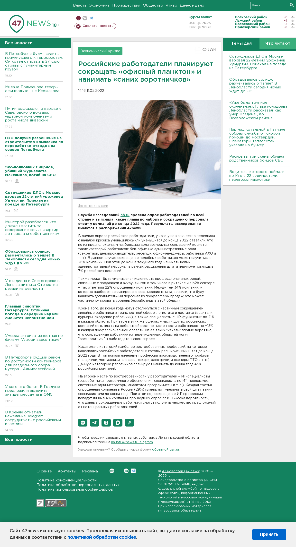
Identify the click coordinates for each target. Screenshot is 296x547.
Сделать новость (98, 26)
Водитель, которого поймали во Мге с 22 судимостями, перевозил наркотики (257, 175)
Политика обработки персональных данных (78, 485)
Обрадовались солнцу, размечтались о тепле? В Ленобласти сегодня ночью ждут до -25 (255, 85)
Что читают (277, 43)
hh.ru (125, 215)
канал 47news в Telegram (132, 442)
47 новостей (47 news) (181, 471)
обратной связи (165, 449)
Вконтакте (112, 471)
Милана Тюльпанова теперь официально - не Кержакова (34, 92)
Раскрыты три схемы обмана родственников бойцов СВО (256, 158)
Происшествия (126, 5)
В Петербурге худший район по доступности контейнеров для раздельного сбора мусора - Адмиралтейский (34, 366)
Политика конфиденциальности (67, 480)
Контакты (67, 471)
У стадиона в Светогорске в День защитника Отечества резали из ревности (34, 288)
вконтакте (85, 18)
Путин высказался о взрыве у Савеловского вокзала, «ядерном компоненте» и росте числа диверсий (34, 118)
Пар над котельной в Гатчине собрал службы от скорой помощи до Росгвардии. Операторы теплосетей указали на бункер (257, 137)
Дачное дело (192, 5)
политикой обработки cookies (101, 537)
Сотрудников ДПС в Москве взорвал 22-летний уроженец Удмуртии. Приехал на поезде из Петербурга (257, 62)
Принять (269, 534)
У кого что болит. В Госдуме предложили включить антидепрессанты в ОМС (34, 394)
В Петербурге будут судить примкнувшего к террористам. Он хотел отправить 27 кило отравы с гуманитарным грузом (34, 65)
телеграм (91, 18)
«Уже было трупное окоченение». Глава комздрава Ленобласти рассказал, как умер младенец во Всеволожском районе (258, 110)
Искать (292, 5)
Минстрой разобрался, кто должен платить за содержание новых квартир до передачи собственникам (34, 231)
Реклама (90, 471)
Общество (153, 5)
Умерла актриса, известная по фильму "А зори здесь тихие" (34, 341)
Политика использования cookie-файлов (75, 489)
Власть (79, 5)
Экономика (99, 5)
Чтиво (171, 5)
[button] (82, 423)
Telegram (133, 471)
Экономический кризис (100, 51)
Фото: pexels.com (93, 206)
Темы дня (241, 43)
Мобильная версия (78, 18)
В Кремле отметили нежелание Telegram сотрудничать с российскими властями (34, 421)
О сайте (44, 471)
